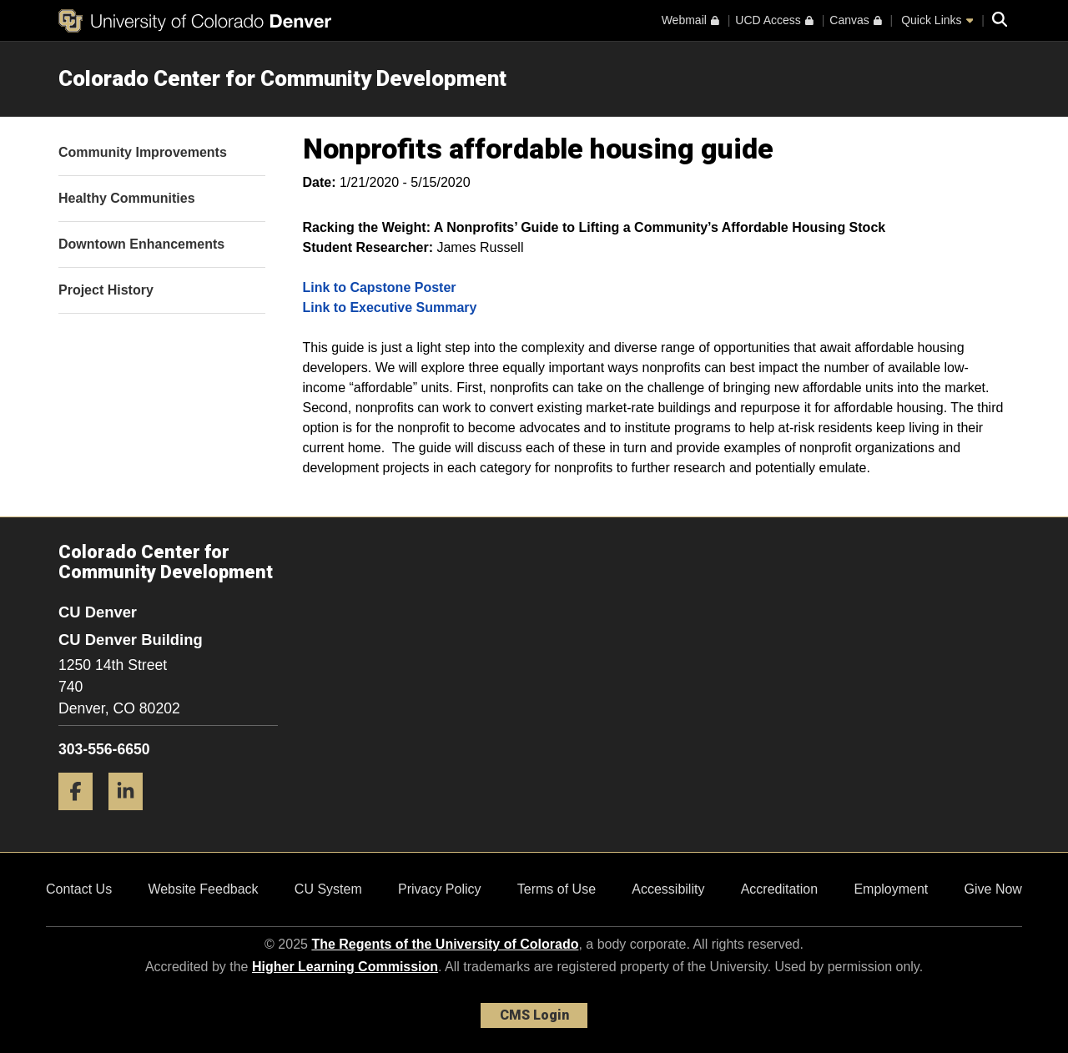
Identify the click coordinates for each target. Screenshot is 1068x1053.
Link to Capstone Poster (379, 287)
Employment (891, 889)
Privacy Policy (439, 889)
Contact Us (79, 889)
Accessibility (668, 889)
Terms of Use (556, 889)
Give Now (993, 889)
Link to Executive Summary (390, 307)
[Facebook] (81, 816)
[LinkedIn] (131, 816)
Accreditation (780, 889)
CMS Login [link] (534, 1015)
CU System (328, 889)
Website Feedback (203, 889)
